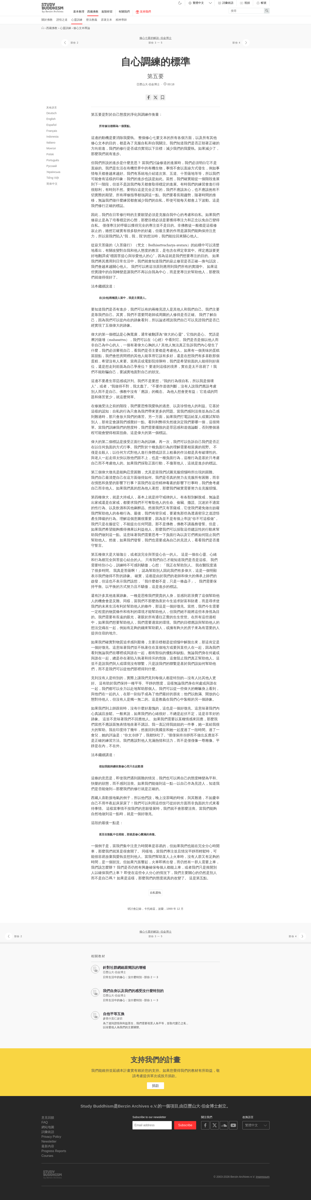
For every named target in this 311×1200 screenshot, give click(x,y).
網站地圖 (47, 1127)
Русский (51, 166)
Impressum (263, 1176)
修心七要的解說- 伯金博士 (155, 38)
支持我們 (143, 12)
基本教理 (78, 11)
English (51, 118)
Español (51, 124)
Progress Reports (53, 1151)
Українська (53, 172)
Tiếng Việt (52, 177)
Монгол (51, 148)
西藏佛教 (92, 11)
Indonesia (52, 136)
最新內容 (47, 1146)
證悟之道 (61, 19)
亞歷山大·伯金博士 (148, 84)
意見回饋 (47, 1117)
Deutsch (51, 113)
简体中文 (52, 183)
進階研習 (106, 11)
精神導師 (121, 19)
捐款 (155, 1086)
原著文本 (106, 19)
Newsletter (49, 1141)
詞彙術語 (225, 3)
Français (51, 130)
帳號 (261, 3)
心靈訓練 (76, 19)
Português (52, 160)
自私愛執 (155, 892)
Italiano (50, 142)
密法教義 (91, 19)
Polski (50, 154)
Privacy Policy (51, 1136)
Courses (47, 1155)
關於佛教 (47, 19)
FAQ (44, 1122)
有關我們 (124, 11)
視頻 (245, 3)
